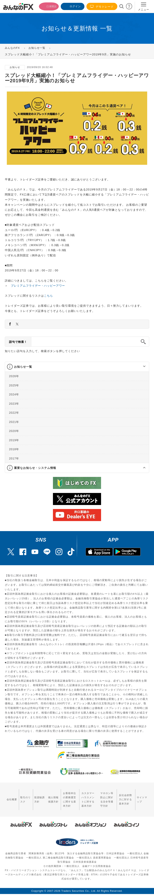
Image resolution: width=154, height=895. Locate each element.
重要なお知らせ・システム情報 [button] (35, 467)
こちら (48, 295)
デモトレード (102, 6)
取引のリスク (21, 796)
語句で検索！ (18, 341)
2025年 (14, 385)
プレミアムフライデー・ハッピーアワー (38, 285)
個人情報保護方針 (44, 796)
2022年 (14, 412)
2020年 (14, 431)
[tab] (77, 367)
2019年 (14, 440)
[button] (140, 367)
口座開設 (46, 5)
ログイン (72, 5)
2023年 (14, 403)
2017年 (14, 458)
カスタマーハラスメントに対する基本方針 (83, 796)
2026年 (14, 376)
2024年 (14, 394)
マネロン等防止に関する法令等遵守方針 (105, 796)
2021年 (14, 422)
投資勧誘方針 (33, 796)
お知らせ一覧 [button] (23, 366)
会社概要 (10, 796)
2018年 (14, 449)
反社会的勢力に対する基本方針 (126, 796)
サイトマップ (143, 796)
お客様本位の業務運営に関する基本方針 (60, 796)
